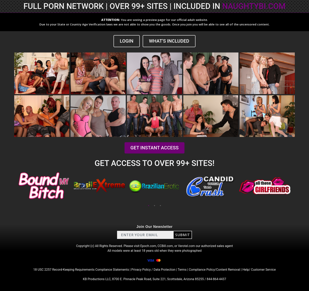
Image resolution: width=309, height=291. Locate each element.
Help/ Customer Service (259, 269)
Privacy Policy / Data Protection (153, 269)
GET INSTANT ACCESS (154, 148)
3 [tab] (160, 206)
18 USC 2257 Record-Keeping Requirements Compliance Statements (81, 269)
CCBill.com (165, 246)
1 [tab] (149, 206)
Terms (182, 269)
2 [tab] (154, 206)
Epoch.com (148, 246)
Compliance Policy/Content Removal (214, 269)
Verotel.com (186, 246)
